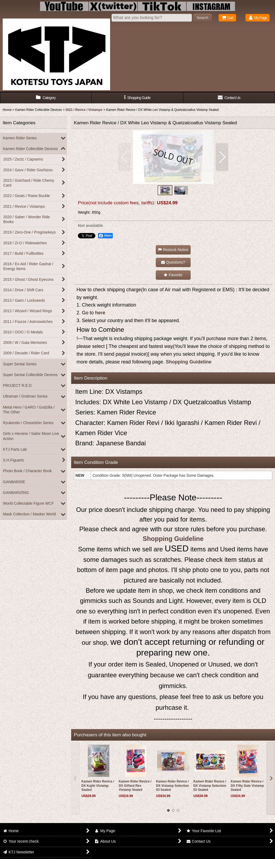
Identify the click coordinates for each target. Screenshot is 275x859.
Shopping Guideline (188, 362)
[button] (137, 97)
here (100, 312)
